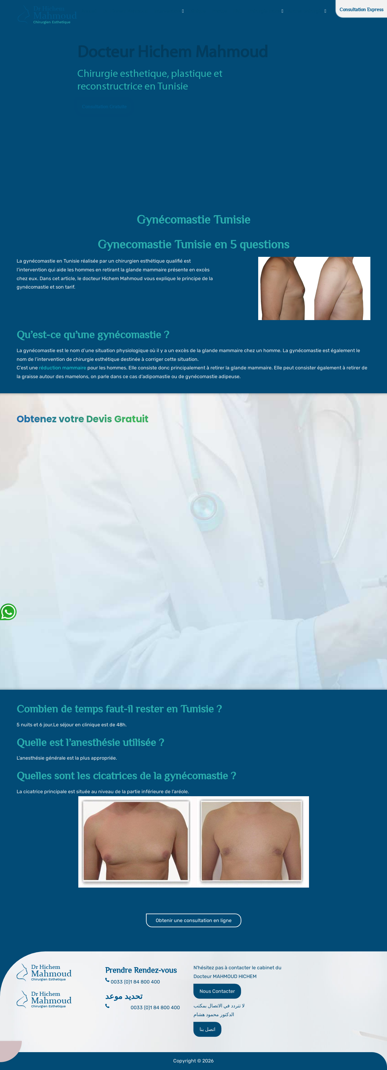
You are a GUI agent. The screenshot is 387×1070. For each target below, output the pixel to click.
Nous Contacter (217, 991)
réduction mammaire (62, 368)
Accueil (89, 11)
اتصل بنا (207, 1029)
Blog (335, 11)
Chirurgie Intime (265, 11)
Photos (219, 11)
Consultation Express (361, 9)
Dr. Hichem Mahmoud (125, 11)
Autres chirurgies (306, 11)
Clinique (197, 11)
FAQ (237, 11)
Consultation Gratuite (104, 107)
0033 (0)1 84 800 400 (155, 1007)
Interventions (168, 11)
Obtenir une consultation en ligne (194, 920)
